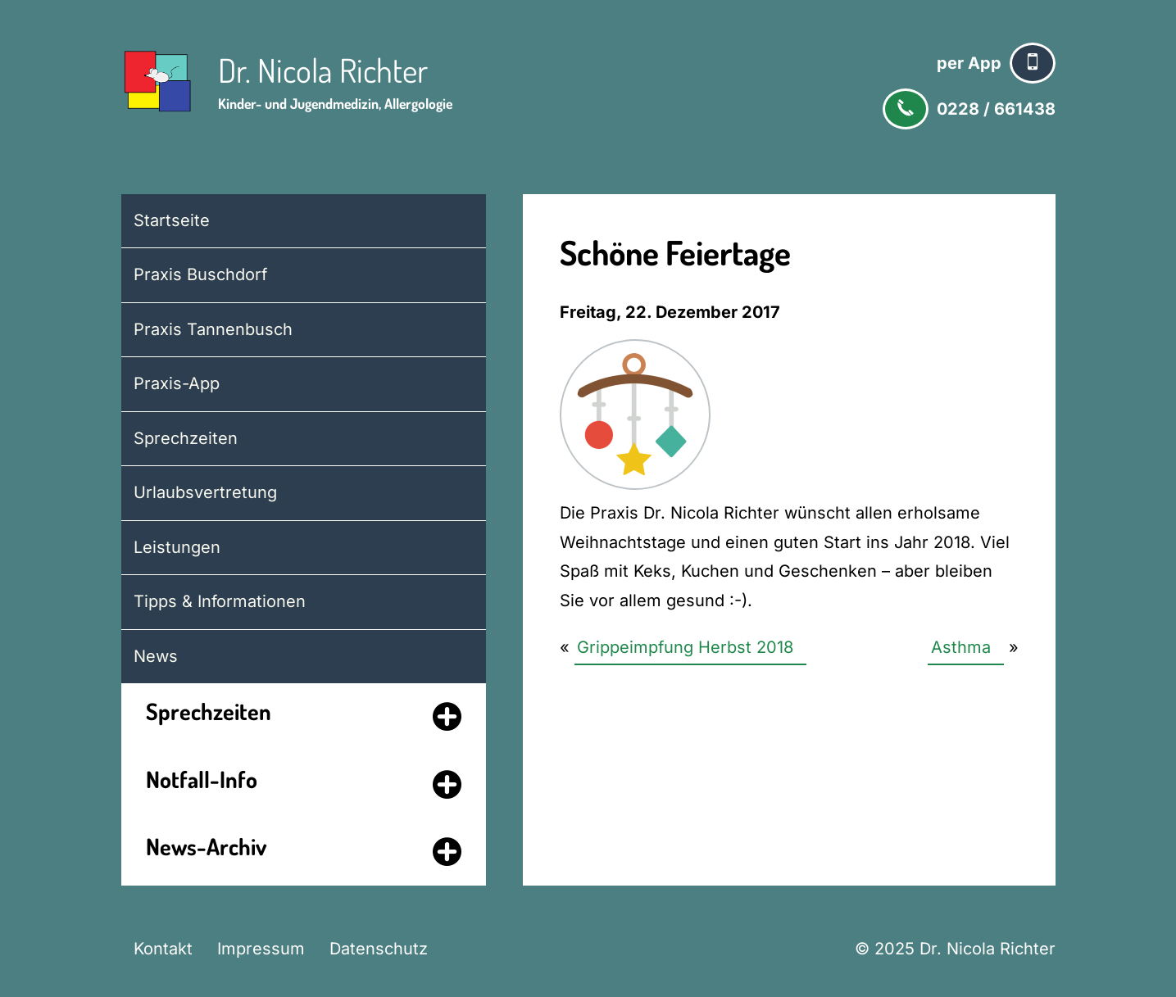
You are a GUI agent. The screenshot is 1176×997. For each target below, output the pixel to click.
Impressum (261, 948)
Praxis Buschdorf (200, 274)
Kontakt (163, 948)
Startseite (172, 220)
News (156, 656)
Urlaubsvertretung (205, 492)
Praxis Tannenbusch (213, 329)
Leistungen (177, 547)
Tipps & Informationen (220, 601)
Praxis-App (177, 383)
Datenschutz (378, 948)
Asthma (961, 647)
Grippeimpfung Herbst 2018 (685, 647)
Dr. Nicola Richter (323, 69)
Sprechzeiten (186, 438)
